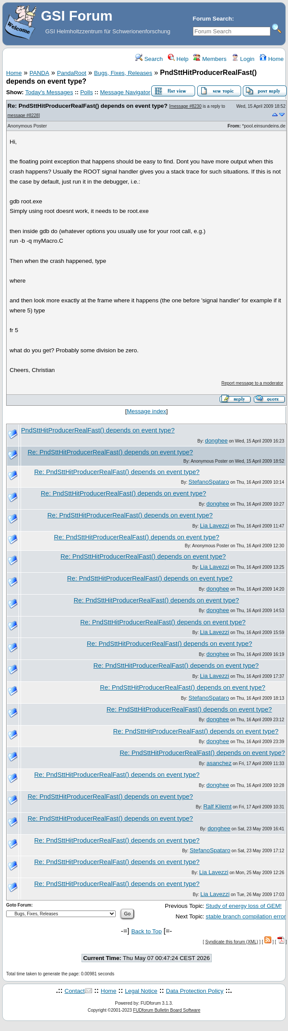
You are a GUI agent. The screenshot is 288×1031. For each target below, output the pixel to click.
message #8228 (23, 115)
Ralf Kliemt (217, 806)
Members (209, 59)
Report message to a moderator (252, 383)
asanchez (218, 763)
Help (178, 59)
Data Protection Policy (195, 991)
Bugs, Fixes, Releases (123, 73)
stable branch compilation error (246, 916)
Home (272, 59)
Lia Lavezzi (214, 525)
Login (242, 59)
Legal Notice (141, 991)
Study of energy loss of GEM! (243, 906)
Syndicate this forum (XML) (231, 941)
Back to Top (146, 931)
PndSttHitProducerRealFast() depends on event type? (97, 430)
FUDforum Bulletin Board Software (166, 1010)
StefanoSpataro (208, 481)
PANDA (39, 73)
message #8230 (186, 106)
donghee (216, 440)
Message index (146, 411)
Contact (74, 991)
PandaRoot (71, 73)
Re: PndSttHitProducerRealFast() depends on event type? (87, 106)
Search (149, 59)
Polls (86, 92)
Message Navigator (125, 92)
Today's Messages (49, 92)
